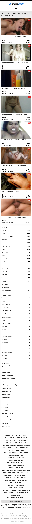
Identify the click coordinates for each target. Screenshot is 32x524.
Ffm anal (16, 281)
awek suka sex (21, 477)
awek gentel (9, 435)
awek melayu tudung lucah (15, 462)
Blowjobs (16, 230)
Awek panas (16, 284)
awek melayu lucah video (10, 452)
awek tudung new (15, 482)
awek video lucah (22, 492)
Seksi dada (16, 326)
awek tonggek (22, 480)
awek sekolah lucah (23, 470)
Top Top (5, 227)
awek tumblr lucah (23, 490)
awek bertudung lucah (7, 413)
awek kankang (9, 437)
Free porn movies (16, 323)
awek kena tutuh (21, 437)
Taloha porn (16, 358)
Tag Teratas (6, 363)
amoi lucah (4, 401)
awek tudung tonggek (16, 487)
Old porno (16, 355)
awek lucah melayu (23, 445)
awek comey (5, 423)
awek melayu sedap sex (16, 455)
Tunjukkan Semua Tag (16, 501)
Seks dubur (16, 349)
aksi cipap (4, 369)
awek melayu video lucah (16, 467)
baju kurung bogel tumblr (15, 497)
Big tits (16, 243)
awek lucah (10, 442)
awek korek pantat (12, 440)
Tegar (16, 255)
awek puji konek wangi (9, 470)
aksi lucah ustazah (7, 388)
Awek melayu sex (16, 304)
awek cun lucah (6, 426)
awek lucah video (8, 447)
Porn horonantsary (16, 317)
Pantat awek (16, 339)
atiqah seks (5, 410)
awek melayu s (24, 452)
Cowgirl (16, 249)
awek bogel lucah (6, 416)
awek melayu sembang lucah (16, 457)
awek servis (8, 475)
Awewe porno (16, 307)
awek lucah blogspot (9, 445)
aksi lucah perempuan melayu (9, 385)
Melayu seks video (16, 320)
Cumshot (16, 233)
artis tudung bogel (6, 404)
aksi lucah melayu (6, 381)
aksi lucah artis (6, 372)
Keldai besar (16, 268)
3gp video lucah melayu (8, 366)
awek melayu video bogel (16, 465)
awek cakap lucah (6, 420)
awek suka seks (10, 477)
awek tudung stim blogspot (16, 485)
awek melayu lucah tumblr (15, 450)
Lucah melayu (11, 521)
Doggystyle (16, 239)
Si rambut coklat (16, 246)
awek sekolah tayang (9, 472)
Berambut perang (16, 259)
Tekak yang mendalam (16, 278)
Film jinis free (16, 330)
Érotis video (16, 342)
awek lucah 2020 (20, 442)
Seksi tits (16, 314)
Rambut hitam (16, 287)
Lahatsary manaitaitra (16, 352)
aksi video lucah (6, 397)
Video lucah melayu (16, 336)
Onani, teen (16, 262)
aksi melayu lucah (6, 391)
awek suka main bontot (20, 475)
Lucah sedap (16, 333)
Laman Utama (7, 295)
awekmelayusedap (16, 495)
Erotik (16, 301)
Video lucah (16, 298)
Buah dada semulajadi (16, 236)
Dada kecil (16, 271)
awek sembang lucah (23, 472)
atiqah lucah (5, 407)
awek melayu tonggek (16, 460)
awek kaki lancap (20, 435)
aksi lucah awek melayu (8, 375)
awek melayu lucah (22, 447)
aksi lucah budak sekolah (8, 378)
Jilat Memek (16, 275)
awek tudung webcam (9, 490)
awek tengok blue (10, 480)
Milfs (16, 265)
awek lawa (22, 440)
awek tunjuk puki (9, 492)
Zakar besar (16, 252)
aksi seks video (6, 394)
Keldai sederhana (16, 290)
